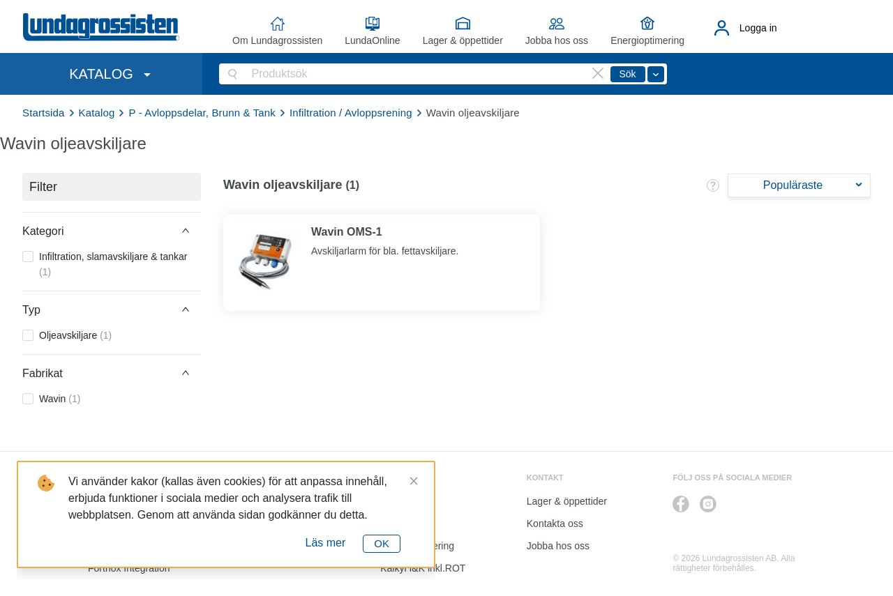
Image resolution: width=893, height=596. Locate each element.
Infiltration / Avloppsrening (351, 113)
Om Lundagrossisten (277, 40)
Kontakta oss (555, 523)
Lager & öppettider (463, 40)
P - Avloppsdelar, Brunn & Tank (201, 113)
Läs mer (326, 543)
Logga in (758, 27)
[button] (111, 231)
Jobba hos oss (556, 40)
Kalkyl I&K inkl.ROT (422, 568)
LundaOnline (372, 40)
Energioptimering (647, 40)
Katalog (97, 113)
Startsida (43, 113)
